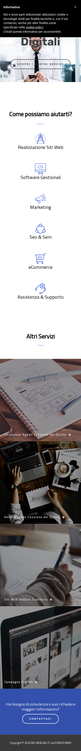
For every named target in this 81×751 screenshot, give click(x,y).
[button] (75, 720)
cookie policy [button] (34, 741)
